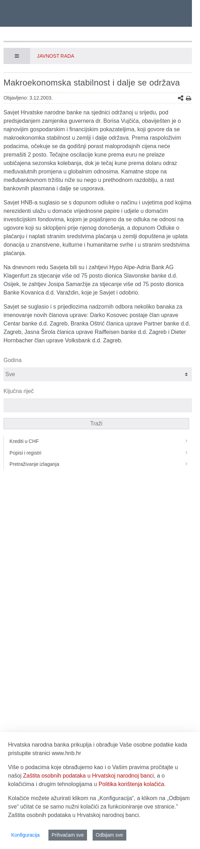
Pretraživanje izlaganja (100, 464)
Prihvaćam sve (68, 835)
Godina (13, 360)
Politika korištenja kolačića (131, 784)
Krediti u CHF (100, 441)
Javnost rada (55, 56)
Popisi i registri (100, 453)
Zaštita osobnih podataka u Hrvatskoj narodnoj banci (88, 776)
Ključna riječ (19, 391)
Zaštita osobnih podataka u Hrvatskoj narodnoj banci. (74, 815)
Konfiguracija (25, 835)
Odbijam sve (109, 835)
